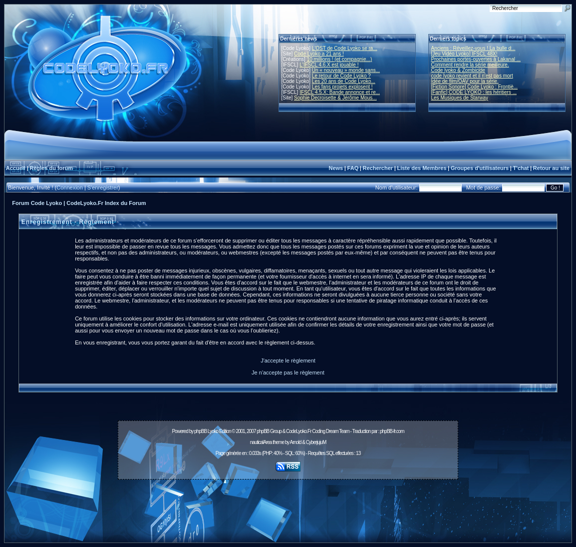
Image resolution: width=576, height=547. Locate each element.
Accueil (15, 168)
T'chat (521, 168)
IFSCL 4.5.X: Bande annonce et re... (339, 92)
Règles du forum (51, 168)
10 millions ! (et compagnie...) (339, 59)
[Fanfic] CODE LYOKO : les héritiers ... (474, 92)
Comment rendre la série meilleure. (470, 65)
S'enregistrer (102, 187)
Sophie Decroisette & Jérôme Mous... (335, 97)
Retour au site (551, 168)
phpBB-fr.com (392, 431)
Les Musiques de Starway (460, 97)
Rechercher (378, 168)
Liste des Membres (421, 168)
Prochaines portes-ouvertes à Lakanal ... (476, 59)
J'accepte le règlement (288, 361)
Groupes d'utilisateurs (480, 168)
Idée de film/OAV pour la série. (465, 81)
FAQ (353, 168)
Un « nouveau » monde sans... (346, 70)
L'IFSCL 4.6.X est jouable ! (328, 65)
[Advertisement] (288, 505)
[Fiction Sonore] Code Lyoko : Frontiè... (474, 87)
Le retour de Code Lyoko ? (341, 75)
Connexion (69, 187)
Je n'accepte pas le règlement (288, 373)
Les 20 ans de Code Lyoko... (343, 81)
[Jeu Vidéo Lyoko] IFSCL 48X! (464, 53)
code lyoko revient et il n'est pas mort (472, 75)
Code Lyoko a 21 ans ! (319, 53)
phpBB (200, 431)
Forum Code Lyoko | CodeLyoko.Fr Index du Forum (79, 203)
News (335, 168)
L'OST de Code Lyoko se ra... (344, 48)
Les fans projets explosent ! (342, 87)
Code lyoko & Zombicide (458, 70)
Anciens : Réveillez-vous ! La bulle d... (473, 48)
